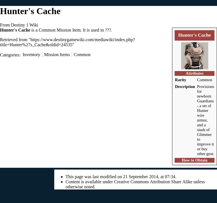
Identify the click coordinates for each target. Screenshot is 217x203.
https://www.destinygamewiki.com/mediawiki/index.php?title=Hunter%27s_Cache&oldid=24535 (67, 42)
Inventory (31, 54)
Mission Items (57, 54)
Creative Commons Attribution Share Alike (153, 181)
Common (204, 80)
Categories (9, 54)
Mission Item (69, 30)
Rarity (180, 80)
